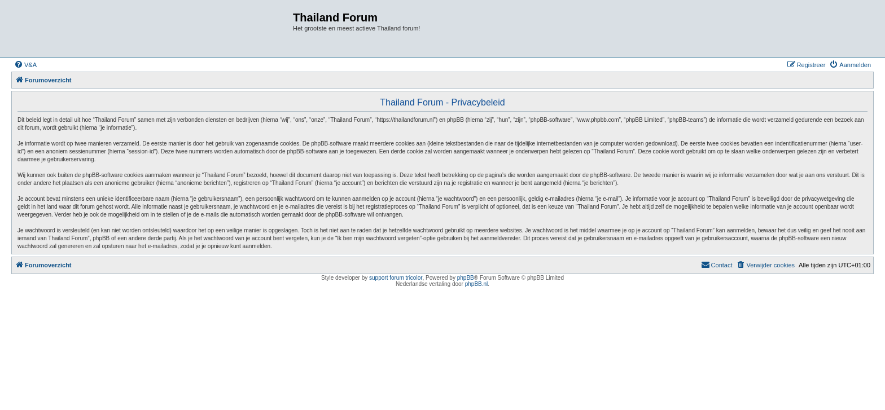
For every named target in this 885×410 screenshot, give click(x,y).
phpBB (465, 278)
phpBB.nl (476, 284)
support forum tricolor (395, 278)
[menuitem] (25, 65)
